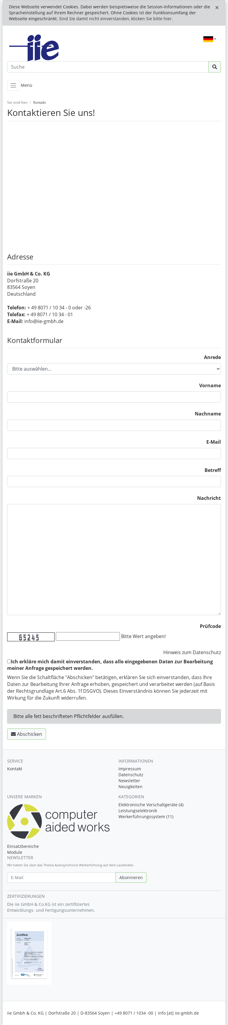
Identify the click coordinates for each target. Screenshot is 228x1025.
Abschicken (26, 734)
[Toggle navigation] (13, 85)
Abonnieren (131, 877)
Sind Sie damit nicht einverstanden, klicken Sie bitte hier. (116, 18)
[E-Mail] (61, 877)
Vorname (210, 385)
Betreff (213, 470)
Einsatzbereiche (23, 846)
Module (14, 852)
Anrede (212, 357)
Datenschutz (130, 774)
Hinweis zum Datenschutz (192, 652)
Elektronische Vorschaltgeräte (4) (150, 804)
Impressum (129, 768)
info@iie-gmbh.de (44, 321)
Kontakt (14, 768)
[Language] (210, 39)
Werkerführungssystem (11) (145, 816)
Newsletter (129, 780)
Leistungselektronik (137, 810)
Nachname (208, 413)
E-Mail (213, 442)
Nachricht (209, 498)
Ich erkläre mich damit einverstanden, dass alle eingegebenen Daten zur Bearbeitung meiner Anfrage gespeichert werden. (110, 665)
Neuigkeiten (130, 786)
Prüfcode (210, 626)
